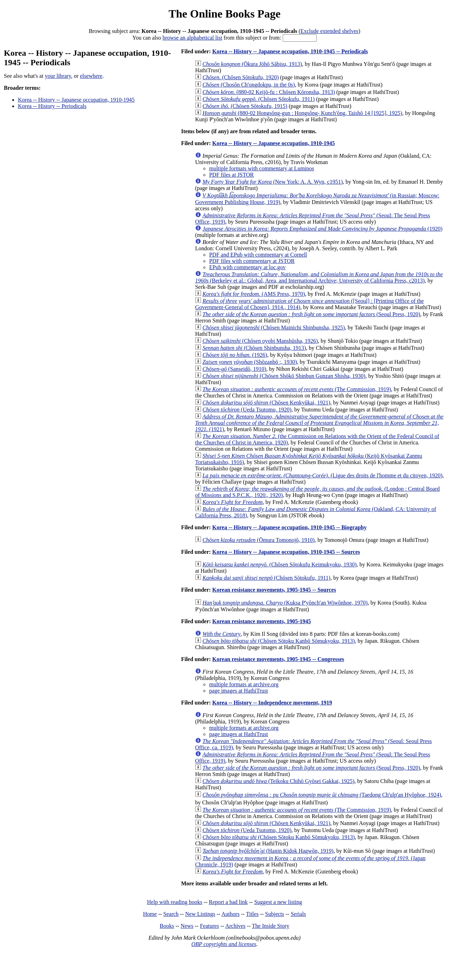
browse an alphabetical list (192, 38)
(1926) (234, 355)
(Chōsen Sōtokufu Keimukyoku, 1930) (279, 564)
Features (209, 926)
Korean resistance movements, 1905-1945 (261, 621)
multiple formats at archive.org (244, 684)
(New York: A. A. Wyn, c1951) (272, 182)
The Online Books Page (224, 13)
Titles (252, 914)
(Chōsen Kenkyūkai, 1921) (266, 403)
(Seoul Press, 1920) (311, 314)
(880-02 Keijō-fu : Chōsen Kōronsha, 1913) (268, 92)
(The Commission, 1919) (296, 389)
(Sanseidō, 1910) (234, 369)
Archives (235, 926)
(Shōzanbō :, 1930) (249, 362)
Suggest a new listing (278, 902)
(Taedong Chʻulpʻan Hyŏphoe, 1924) (321, 795)
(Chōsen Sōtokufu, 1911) (266, 578)
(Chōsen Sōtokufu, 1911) (258, 99)
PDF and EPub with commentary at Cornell (258, 255)
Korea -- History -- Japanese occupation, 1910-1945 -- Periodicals (290, 51)
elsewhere (91, 76)
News (187, 926)
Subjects (274, 914)
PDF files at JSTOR (231, 175)
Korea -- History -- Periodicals (52, 106)
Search (171, 914)
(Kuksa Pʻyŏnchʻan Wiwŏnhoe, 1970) (285, 603)
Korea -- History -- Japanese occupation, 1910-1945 (76, 100)
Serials (298, 914)
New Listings (200, 914)
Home (150, 914)
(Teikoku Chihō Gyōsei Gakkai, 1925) (278, 781)
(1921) (319, 423)
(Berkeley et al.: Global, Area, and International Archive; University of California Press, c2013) (319, 277)
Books (167, 926)
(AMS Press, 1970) (253, 294)
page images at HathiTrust (238, 691)
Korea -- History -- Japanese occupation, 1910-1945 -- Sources (286, 552)
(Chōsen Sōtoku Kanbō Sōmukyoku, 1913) (278, 837)
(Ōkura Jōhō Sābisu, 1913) (252, 64)
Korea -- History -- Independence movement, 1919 (272, 703)
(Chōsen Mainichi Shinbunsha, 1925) (273, 328)
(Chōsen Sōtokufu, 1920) (240, 77)
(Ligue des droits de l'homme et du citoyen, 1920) (322, 475)
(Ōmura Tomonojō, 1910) (258, 540)
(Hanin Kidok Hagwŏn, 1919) (267, 851)
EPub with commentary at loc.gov (247, 267)
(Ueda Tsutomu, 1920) (246, 410)
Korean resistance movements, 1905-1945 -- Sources (274, 590)
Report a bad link (228, 902)
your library (58, 76)
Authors (230, 914)
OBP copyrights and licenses (223, 944)
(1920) (322, 229)
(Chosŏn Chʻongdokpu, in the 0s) (248, 85)
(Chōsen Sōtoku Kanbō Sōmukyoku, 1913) (278, 641)
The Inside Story (270, 926)
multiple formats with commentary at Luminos (261, 168)
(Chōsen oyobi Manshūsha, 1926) (260, 341)
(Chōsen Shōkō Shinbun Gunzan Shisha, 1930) (283, 376)
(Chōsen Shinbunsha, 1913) (254, 348)
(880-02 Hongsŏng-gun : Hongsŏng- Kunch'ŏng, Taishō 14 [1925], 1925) (302, 113)
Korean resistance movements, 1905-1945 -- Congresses (278, 659)
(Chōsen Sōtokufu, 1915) (244, 106)
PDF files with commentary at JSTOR (252, 261)
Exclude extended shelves (329, 31)
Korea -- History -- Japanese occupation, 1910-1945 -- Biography (289, 527)
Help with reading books (174, 902)
